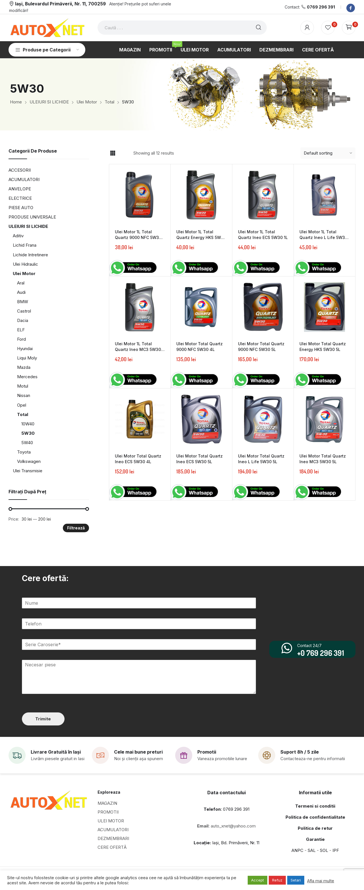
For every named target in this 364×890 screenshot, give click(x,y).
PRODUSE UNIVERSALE (32, 217)
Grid (112, 153)
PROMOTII (108, 811)
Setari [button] (296, 880)
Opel (21, 405)
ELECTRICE (20, 198)
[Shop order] (327, 153)
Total (22, 414)
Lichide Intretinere (30, 254)
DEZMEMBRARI (113, 838)
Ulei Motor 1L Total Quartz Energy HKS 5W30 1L (201, 237)
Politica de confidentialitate (315, 817)
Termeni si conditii (315, 805)
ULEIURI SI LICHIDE (28, 226)
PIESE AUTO (21, 207)
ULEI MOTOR (111, 820)
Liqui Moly (27, 358)
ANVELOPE (20, 189)
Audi (21, 292)
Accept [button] (257, 880)
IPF (335, 850)
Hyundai (25, 348)
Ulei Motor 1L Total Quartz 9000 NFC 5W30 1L (138, 237)
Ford (21, 339)
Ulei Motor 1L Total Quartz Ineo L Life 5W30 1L (323, 237)
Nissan (23, 395)
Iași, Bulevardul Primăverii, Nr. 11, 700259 (60, 4)
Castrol (24, 311)
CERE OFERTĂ (112, 847)
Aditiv (18, 235)
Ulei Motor (24, 273)
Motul (22, 386)
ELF (21, 329)
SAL (312, 850)
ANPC (297, 850)
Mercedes (27, 376)
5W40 (27, 442)
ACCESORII (20, 170)
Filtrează (76, 527)
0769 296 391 (321, 7)
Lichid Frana (24, 245)
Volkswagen (29, 461)
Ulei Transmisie (27, 470)
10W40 (27, 424)
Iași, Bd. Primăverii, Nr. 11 (226, 842)
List (122, 153)
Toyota (24, 452)
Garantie (315, 839)
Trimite (43, 718)
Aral (20, 283)
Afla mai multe (320, 880)
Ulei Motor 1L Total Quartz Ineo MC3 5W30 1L (138, 349)
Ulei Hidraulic (25, 264)
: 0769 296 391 (226, 809)
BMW (22, 301)
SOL (324, 850)
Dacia (22, 320)
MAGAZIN (107, 803)
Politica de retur (315, 828)
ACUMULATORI (24, 179)
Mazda (23, 367)
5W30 (28, 433)
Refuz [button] (277, 880)
